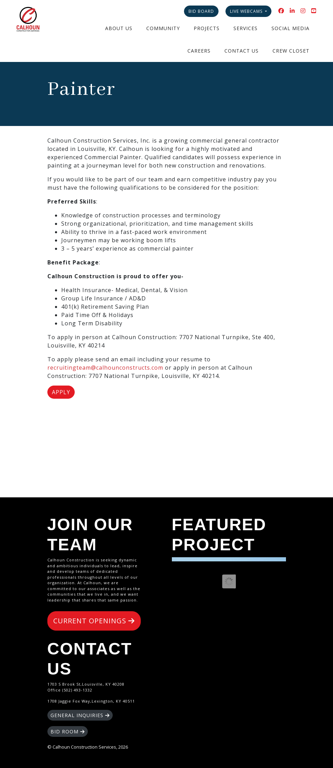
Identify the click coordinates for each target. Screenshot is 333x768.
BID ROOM (67, 731)
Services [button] (245, 28)
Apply (61, 392)
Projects (207, 28)
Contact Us (241, 50)
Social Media (290, 28)
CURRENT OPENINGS (94, 620)
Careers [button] (199, 50)
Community (163, 28)
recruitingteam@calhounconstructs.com (105, 367)
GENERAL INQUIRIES (80, 715)
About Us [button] (118, 28)
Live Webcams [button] (247, 11)
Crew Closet (290, 50)
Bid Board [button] (201, 11)
